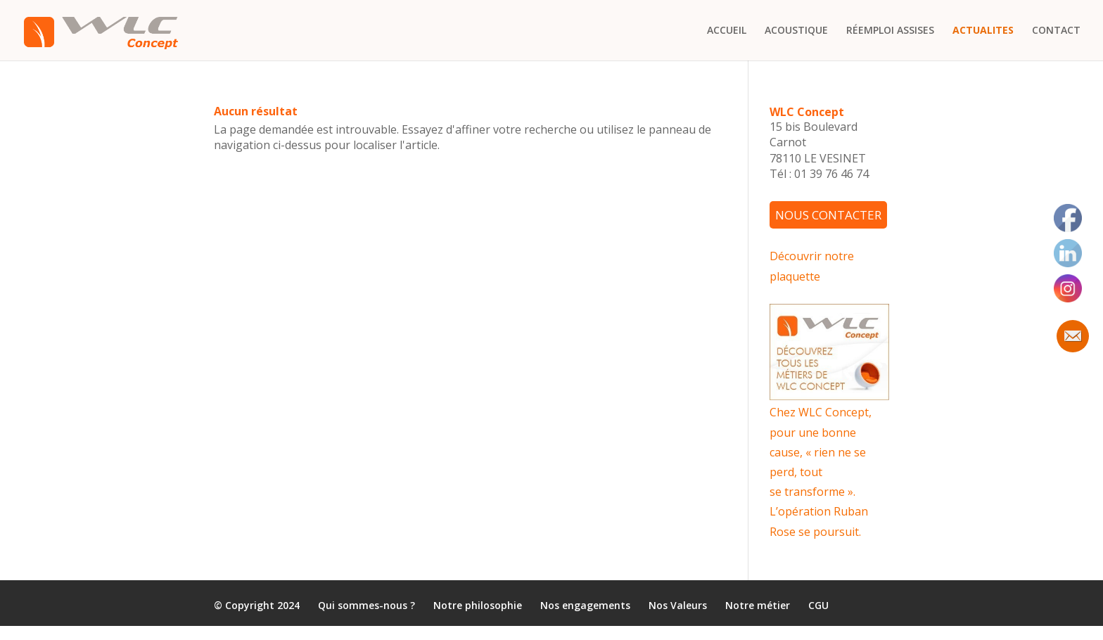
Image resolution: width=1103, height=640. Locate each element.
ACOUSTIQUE (796, 31)
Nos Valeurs (678, 606)
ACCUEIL (726, 31)
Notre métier (757, 606)
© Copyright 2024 (257, 606)
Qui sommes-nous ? (366, 606)
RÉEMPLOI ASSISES (890, 31)
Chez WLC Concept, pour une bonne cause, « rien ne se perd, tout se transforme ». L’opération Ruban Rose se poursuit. (821, 471)
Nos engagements (585, 606)
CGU (818, 606)
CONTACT (1056, 31)
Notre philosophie (477, 606)
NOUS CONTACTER (828, 215)
